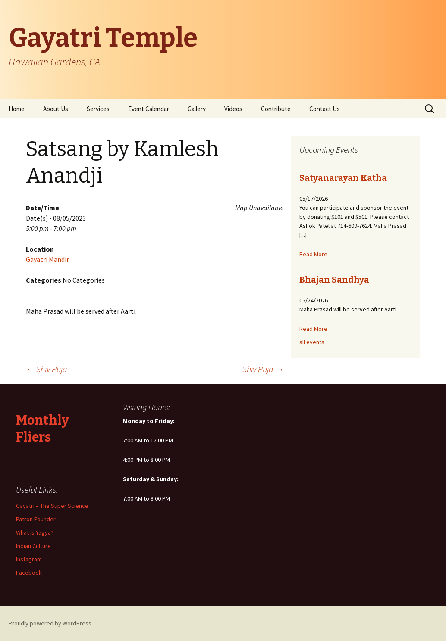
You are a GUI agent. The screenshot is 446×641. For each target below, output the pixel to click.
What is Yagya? (34, 532)
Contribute (276, 109)
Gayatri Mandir (47, 259)
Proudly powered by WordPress (50, 623)
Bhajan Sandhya (334, 279)
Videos (233, 109)
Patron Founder (36, 519)
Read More (313, 254)
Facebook (29, 572)
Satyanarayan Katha (343, 178)
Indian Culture (33, 546)
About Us (55, 109)
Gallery (197, 109)
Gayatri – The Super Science (52, 506)
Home (17, 109)
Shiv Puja (46, 369)
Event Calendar (148, 109)
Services (98, 109)
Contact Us (324, 109)
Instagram (29, 559)
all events (311, 342)
